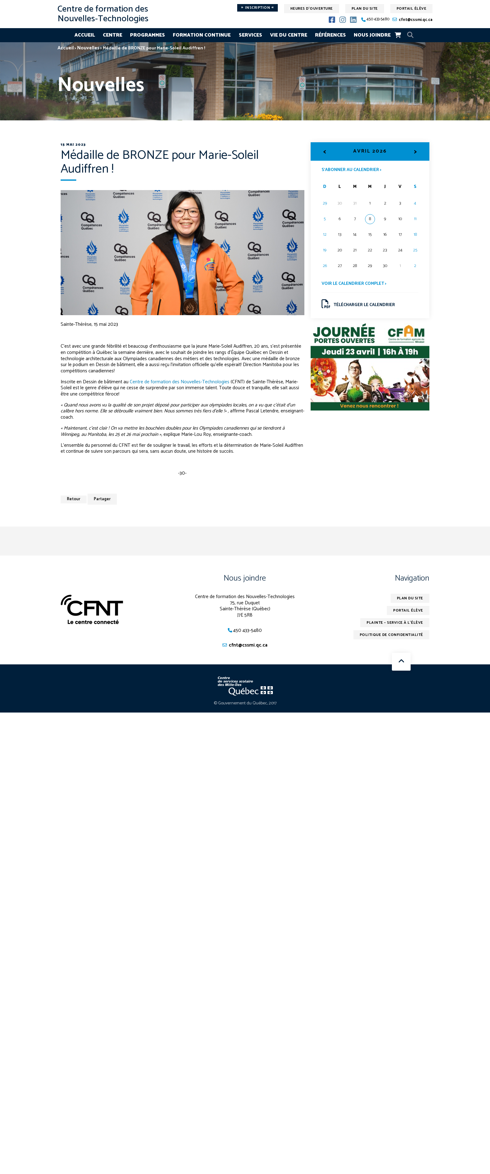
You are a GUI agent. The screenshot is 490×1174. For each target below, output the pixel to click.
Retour (73, 499)
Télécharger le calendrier (358, 304)
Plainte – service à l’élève (395, 623)
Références (330, 35)
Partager (102, 499)
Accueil (84, 35)
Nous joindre (372, 35)
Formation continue (202, 35)
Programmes (147, 35)
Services (250, 35)
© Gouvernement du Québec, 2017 (245, 703)
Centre (112, 35)
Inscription (257, 8)
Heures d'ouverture (311, 9)
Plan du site (365, 9)
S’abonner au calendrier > (352, 169)
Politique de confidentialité (391, 635)
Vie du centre (288, 35)
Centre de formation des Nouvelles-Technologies (179, 382)
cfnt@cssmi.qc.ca (415, 20)
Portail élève (412, 9)
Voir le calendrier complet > (354, 283)
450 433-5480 (378, 19)
